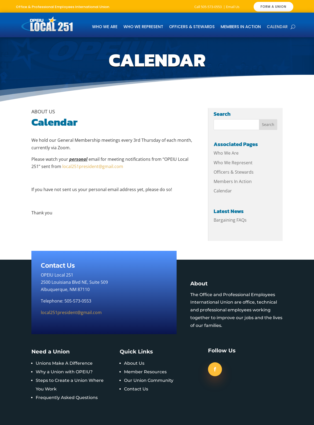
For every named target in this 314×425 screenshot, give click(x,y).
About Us (134, 363)
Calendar (277, 27)
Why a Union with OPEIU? (64, 371)
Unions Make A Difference (64, 363)
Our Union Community (148, 380)
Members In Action (241, 27)
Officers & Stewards (192, 27)
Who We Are (105, 27)
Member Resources (145, 371)
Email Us (232, 6)
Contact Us (136, 389)
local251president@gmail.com (92, 166)
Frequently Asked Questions (67, 397)
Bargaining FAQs (230, 220)
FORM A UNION (273, 6)
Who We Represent (143, 27)
